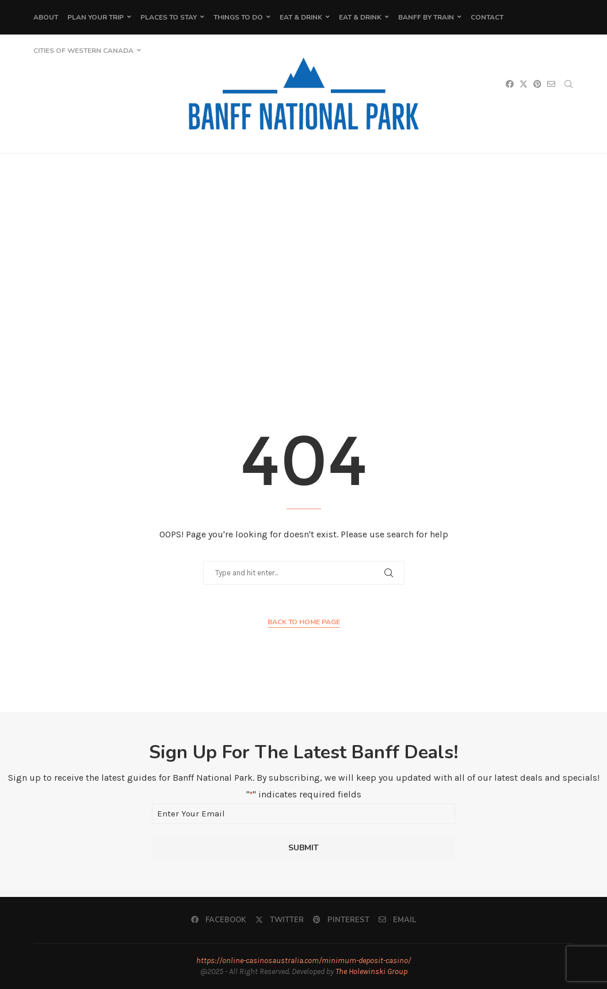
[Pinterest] (341, 920)
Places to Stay (168, 17)
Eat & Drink (301, 17)
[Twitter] (279, 920)
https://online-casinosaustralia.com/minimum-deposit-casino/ (303, 960)
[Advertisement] (303, 268)
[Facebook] (218, 920)
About (45, 17)
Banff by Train (426, 17)
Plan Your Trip (95, 17)
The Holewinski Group (371, 971)
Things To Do (238, 17)
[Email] (397, 920)
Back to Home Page (304, 622)
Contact (487, 17)
